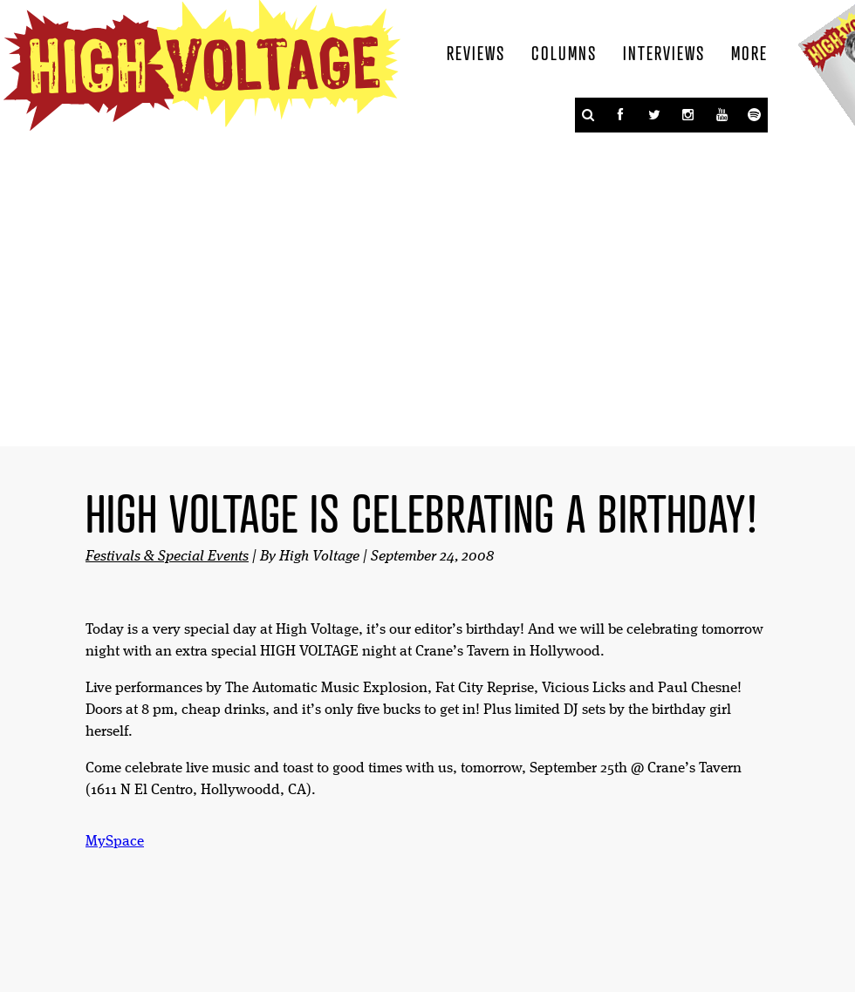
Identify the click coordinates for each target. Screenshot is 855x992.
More (749, 52)
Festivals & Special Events (167, 556)
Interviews (664, 52)
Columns (564, 52)
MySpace (115, 841)
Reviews (476, 52)
